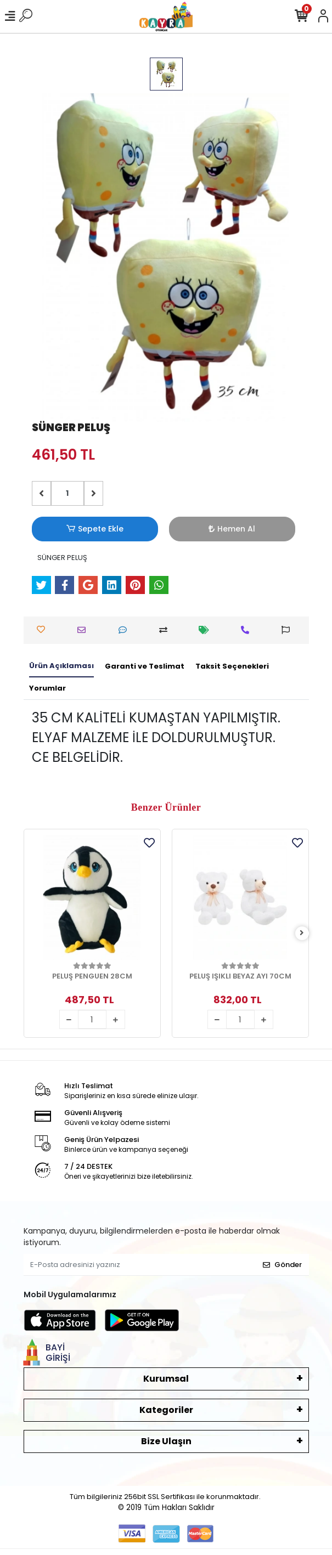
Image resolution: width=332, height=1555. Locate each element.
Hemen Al (232, 528)
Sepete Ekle (94, 529)
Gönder (282, 1264)
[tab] (61, 666)
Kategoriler (166, 1410)
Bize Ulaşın (166, 1441)
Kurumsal (166, 1378)
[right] (301, 933)
